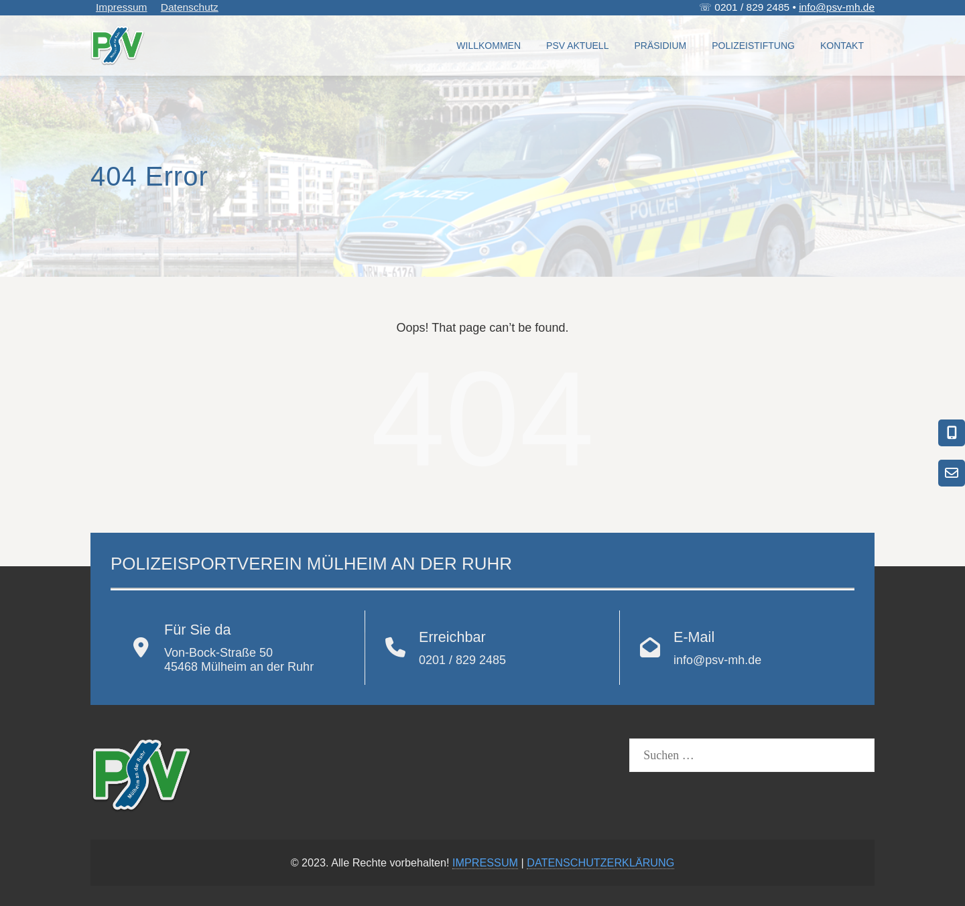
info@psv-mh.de (837, 7)
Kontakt (842, 45)
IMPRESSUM (485, 862)
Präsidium (660, 45)
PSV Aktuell (577, 45)
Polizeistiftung (753, 45)
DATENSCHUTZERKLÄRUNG (600, 862)
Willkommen (488, 45)
